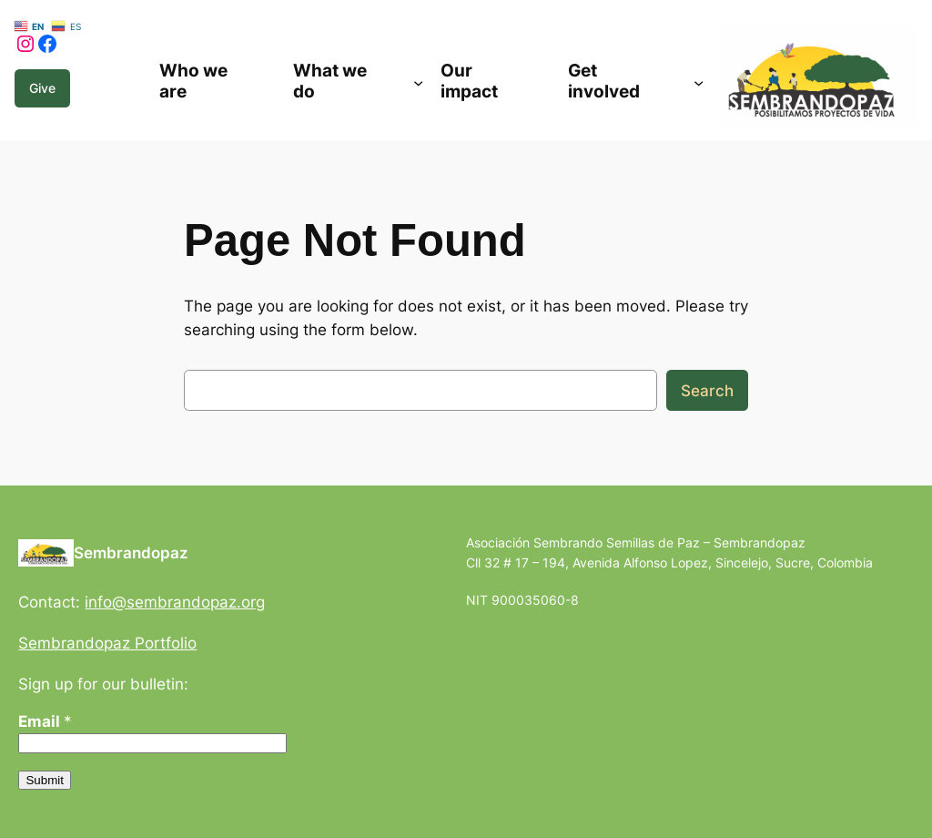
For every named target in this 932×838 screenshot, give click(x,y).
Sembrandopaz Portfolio (107, 643)
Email (45, 721)
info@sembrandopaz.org (175, 602)
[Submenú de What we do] (418, 82)
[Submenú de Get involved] (699, 82)
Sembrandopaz (131, 553)
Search (707, 391)
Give (42, 88)
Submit (44, 780)
